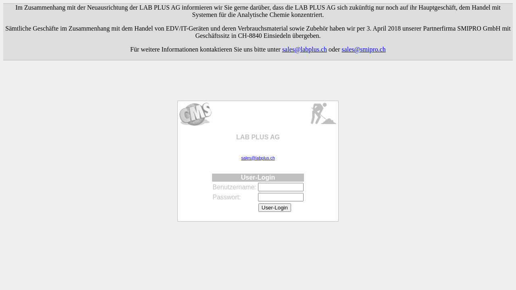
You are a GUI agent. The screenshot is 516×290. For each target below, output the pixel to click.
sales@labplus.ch (304, 49)
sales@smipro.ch (363, 49)
